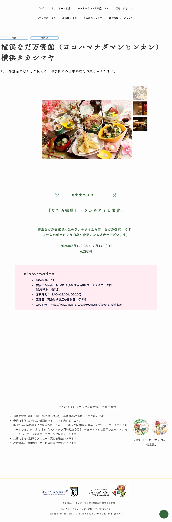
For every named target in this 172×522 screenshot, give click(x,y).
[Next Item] (126, 129)
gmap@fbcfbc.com (61, 514)
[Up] (163, 514)
